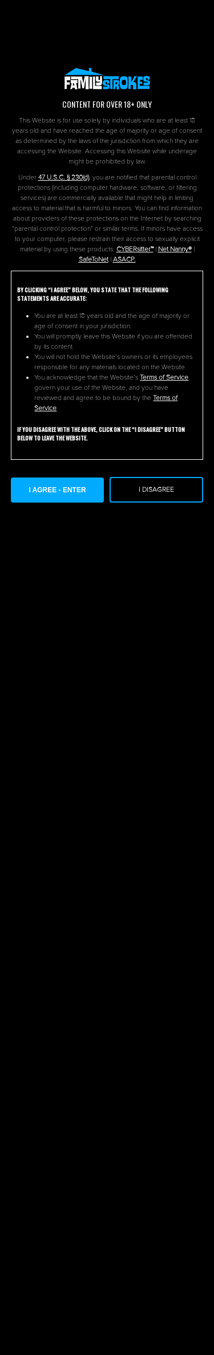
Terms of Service (164, 377)
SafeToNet (93, 259)
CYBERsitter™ (135, 249)
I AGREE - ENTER (57, 490)
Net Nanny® (175, 249)
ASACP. (124, 259)
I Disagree (156, 489)
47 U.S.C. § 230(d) (63, 177)
